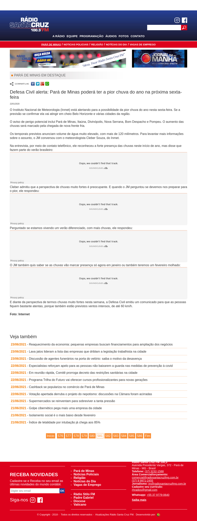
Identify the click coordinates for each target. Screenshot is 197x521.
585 (131, 435)
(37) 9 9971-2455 (142, 480)
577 (68, 435)
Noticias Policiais (76, 44)
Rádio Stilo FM (83, 494)
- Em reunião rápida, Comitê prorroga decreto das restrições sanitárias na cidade (74, 372)
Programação (92, 36)
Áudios (111, 36)
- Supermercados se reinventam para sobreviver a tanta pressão (63, 401)
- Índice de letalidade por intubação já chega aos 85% (55, 422)
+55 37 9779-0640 (158, 494)
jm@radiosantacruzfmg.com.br (167, 483)
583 (116, 435)
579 (84, 435)
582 (108, 435)
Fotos (124, 36)
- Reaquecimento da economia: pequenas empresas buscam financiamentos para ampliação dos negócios (92, 344)
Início (50, 435)
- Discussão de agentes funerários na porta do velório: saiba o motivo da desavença (76, 358)
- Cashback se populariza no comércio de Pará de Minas (57, 387)
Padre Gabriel (82, 497)
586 (139, 435)
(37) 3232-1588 (154, 471)
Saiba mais (139, 499)
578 (76, 435)
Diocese (78, 501)
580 (92, 435)
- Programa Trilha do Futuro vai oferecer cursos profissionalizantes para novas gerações (79, 379)
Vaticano (78, 504)
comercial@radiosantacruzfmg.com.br (155, 477)
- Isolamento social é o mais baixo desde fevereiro (53, 415)
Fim (147, 435)
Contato (138, 36)
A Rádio (59, 36)
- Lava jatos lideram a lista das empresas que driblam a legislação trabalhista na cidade (78, 351)
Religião (97, 44)
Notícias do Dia (116, 44)
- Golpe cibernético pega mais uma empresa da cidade (56, 408)
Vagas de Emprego (143, 44)
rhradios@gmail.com (144, 489)
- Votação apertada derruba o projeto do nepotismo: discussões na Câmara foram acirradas (81, 394)
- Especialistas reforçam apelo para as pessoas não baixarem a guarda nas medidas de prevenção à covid (92, 365)
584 (123, 435)
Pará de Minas (51, 44)
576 (60, 435)
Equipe (72, 36)
